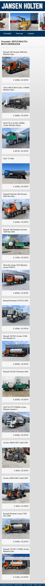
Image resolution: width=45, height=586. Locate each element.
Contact (31, 33)
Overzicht (7, 33)
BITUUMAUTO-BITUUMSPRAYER (14, 42)
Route (6, 37)
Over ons (19, 33)
